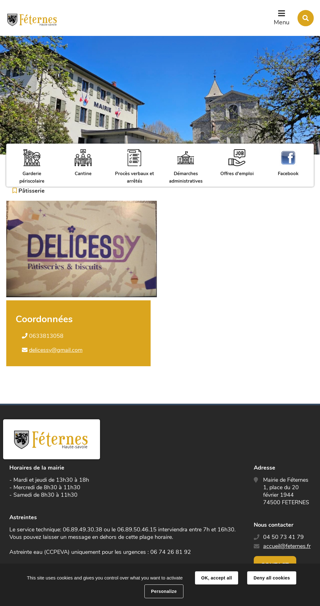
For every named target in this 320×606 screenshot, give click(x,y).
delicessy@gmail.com (55, 350)
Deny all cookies (271, 577)
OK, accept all (216, 577)
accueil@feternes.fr (287, 546)
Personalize (164, 591)
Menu (281, 22)
